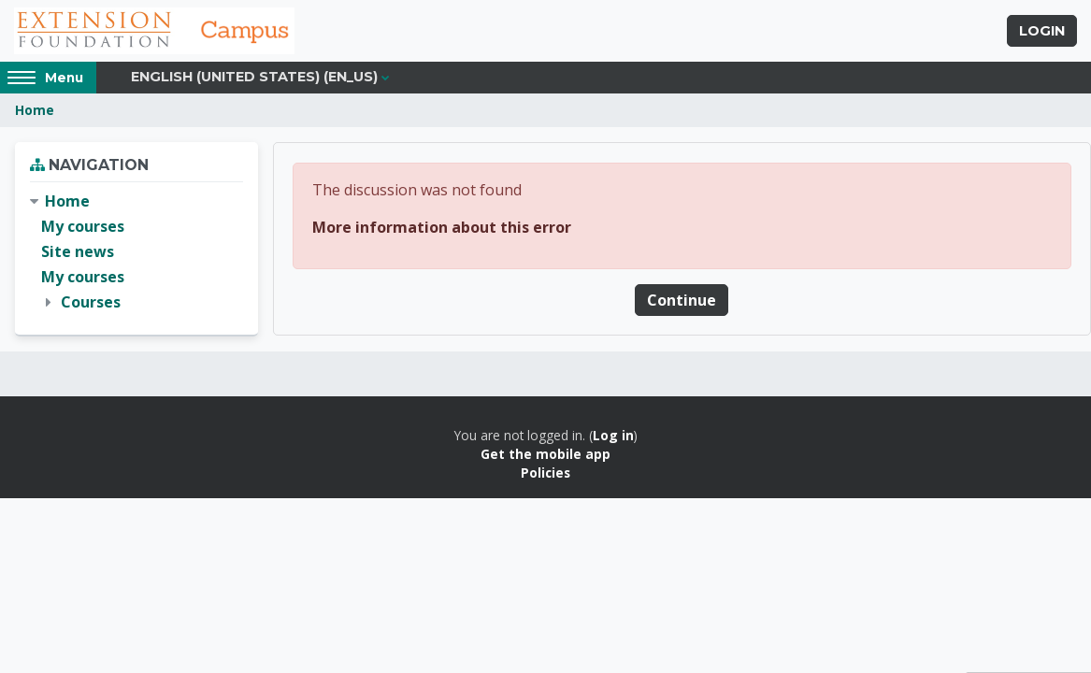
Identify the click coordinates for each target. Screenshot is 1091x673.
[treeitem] (136, 252)
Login (1042, 30)
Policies (545, 472)
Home (34, 110)
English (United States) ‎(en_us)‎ (254, 76)
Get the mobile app (545, 454)
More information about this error (441, 227)
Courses (91, 302)
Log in (613, 435)
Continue (681, 300)
